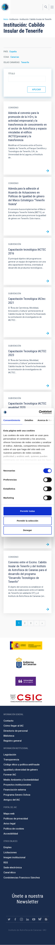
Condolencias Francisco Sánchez (22, 877)
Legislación (10, 754)
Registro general (13, 740)
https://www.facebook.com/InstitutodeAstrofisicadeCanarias (15, 919)
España (13, 51)
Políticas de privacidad (16, 818)
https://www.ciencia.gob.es (26, 645)
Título (11, 73)
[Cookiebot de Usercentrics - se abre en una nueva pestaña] (39, 412)
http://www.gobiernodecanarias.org (26, 662)
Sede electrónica (13, 867)
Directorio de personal (16, 730)
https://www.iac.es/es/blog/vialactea (46, 919)
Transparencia (11, 759)
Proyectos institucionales (17, 784)
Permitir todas (27, 511)
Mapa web (9, 813)
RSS (6, 862)
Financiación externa (15, 789)
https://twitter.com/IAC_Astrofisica (9, 919)
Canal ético (10, 872)
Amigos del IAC (12, 799)
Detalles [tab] (29, 420)
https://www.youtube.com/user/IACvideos (34, 919)
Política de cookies (14, 828)
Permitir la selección (27, 520)
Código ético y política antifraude (21, 764)
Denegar (27, 530)
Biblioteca (9, 735)
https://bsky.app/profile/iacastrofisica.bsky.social (40, 919)
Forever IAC (10, 774)
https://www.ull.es (26, 681)
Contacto (8, 720)
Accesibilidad (11, 833)
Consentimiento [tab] (11, 420)
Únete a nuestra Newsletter (27, 899)
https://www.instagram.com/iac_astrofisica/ (21, 919)
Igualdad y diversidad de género (21, 769)
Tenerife (25, 62)
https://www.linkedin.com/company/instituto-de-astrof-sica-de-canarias (27, 919)
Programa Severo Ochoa (17, 794)
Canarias (14, 57)
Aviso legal (9, 823)
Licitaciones (10, 852)
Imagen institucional (14, 857)
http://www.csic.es (26, 698)
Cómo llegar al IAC (14, 725)
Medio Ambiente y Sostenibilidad (21, 779)
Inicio (6, 19)
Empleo (8, 847)
